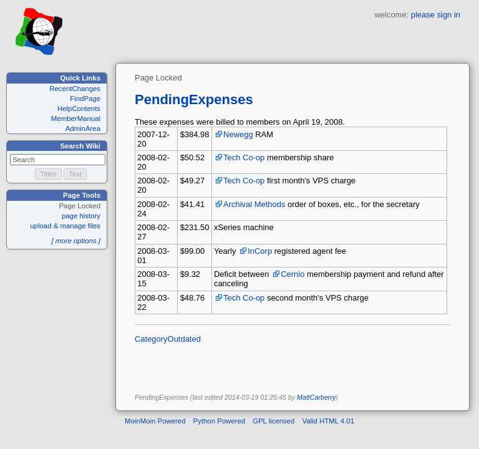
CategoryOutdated (168, 339)
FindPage (85, 98)
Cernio (292, 274)
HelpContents (78, 108)
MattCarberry (316, 397)
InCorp (260, 251)
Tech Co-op (243, 157)
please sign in (435, 14)
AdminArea (82, 128)
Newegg (238, 134)
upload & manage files (65, 225)
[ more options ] (75, 240)
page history (81, 216)
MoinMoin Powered (155, 421)
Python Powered (219, 421)
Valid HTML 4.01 (328, 421)
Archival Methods (254, 204)
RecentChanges (74, 88)
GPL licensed (273, 421)
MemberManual (75, 118)
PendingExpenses (194, 99)
